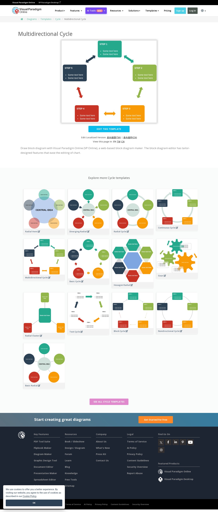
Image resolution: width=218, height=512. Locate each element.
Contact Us (102, 460)
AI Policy (132, 447)
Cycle (58, 19)
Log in (192, 10)
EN (114, 141)
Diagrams (32, 19)
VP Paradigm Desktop (50, 2)
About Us (101, 441)
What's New (103, 447)
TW (118, 141)
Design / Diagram (75, 447)
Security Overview (137, 466)
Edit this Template (109, 128)
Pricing (167, 10)
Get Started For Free (155, 419)
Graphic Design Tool (45, 460)
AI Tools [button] (96, 10)
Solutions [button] (134, 10)
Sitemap (69, 485)
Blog (67, 466)
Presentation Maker (45, 473)
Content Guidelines (138, 460)
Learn (68, 460)
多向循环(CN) (130, 137)
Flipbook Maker (42, 447)
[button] (76, 10)
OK (34, 503)
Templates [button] (152, 10)
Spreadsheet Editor (45, 479)
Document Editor (43, 466)
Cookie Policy (29, 496)
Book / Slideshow (74, 441)
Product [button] (60, 10)
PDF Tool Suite (42, 441)
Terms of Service (137, 441)
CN (122, 141)
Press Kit (101, 454)
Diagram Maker (43, 454)
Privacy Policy (135, 454)
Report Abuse (135, 473)
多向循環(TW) (114, 137)
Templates (45, 19)
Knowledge (71, 473)
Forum (68, 454)
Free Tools (71, 479)
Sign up (180, 10)
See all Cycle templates (109, 401)
